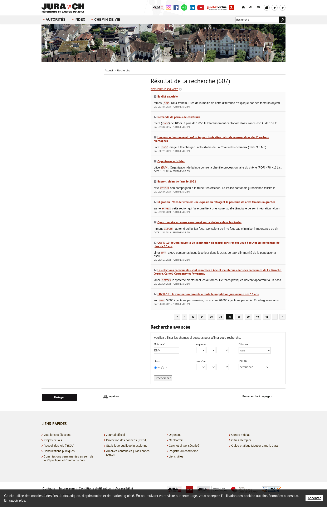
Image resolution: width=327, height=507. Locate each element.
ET (158, 367)
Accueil (109, 70)
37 (229, 316)
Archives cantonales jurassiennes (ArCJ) (128, 452)
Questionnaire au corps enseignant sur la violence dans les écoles (199, 222)
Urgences (175, 434)
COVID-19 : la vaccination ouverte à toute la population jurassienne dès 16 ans (208, 294)
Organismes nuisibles (171, 161)
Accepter (314, 498)
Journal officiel (115, 434)
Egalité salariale (167, 96)
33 (192, 316)
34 (202, 316)
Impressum (67, 487)
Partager (59, 396)
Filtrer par (244, 344)
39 (248, 316)
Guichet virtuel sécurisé (184, 445)
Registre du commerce (183, 450)
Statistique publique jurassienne (126, 445)
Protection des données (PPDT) (126, 439)
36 (220, 316)
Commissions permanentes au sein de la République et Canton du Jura (68, 457)
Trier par (243, 361)
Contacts (49, 487)
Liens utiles (176, 456)
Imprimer (111, 397)
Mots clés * (159, 344)
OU (166, 367)
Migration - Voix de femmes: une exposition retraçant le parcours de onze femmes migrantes (216, 202)
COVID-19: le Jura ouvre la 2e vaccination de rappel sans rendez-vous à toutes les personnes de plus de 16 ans (216, 244)
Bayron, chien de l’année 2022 (176, 181)
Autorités (55, 19)
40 (257, 316)
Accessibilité (124, 487)
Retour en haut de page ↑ (257, 396)
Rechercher (163, 378)
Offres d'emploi (241, 439)
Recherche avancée (164, 89)
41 (266, 316)
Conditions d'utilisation (95, 487)
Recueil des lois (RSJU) (59, 445)
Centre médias (240, 434)
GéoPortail (175, 439)
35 (211, 316)
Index (80, 19)
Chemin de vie (107, 19)
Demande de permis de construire (178, 117)
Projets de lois (53, 439)
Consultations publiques (59, 450)
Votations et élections (57, 434)
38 (239, 316)
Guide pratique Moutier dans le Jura (254, 445)
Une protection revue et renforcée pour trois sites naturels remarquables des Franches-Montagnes (211, 139)
